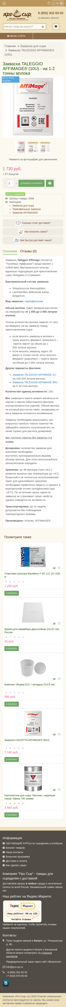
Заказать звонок (48, 18)
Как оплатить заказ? (33, 232)
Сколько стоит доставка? (33, 223)
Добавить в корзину (31, 183)
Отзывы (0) (28, 251)
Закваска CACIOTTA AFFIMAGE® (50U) (26, 740)
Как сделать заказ (16, 865)
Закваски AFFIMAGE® (25, 212)
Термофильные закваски (26, 209)
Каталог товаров (15, 847)
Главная (10, 46)
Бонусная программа (18, 856)
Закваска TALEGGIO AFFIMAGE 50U (34, 382)
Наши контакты (14, 852)
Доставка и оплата (16, 860)
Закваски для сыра (33, 46)
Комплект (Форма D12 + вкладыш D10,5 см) (29, 684)
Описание (10, 251)
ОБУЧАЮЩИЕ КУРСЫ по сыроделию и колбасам (34, 843)
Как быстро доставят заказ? (33, 240)
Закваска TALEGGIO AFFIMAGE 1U (34, 374)
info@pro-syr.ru (14, 967)
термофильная (33, 301)
